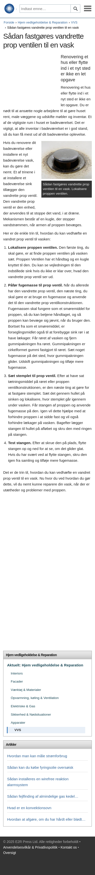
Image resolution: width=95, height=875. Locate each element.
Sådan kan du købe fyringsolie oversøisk (40, 767)
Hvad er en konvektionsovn (29, 808)
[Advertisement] (30, 79)
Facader (17, 681)
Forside (9, 22)
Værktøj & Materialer (26, 690)
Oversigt (9, 853)
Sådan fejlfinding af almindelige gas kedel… (42, 796)
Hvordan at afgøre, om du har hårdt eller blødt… (46, 819)
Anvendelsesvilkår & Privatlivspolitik (30, 847)
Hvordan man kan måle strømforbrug (37, 756)
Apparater (18, 722)
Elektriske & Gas (23, 706)
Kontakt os (68, 847)
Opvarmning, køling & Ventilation (35, 698)
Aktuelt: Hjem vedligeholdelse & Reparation (45, 665)
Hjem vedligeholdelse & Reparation (43, 22)
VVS (74, 22)
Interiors (17, 673)
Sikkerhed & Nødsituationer (31, 714)
